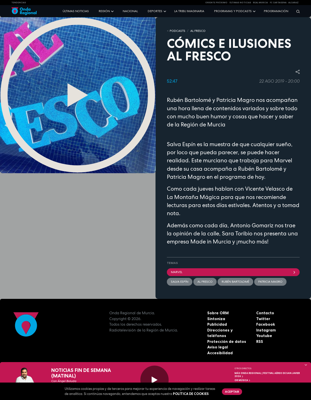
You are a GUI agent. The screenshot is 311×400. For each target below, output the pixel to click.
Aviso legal (217, 347)
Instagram (266, 330)
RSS (259, 341)
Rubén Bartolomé (235, 282)
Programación (276, 11)
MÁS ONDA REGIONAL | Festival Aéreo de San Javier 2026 (267, 375)
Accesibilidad (220, 352)
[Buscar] (296, 11)
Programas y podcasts (233, 11)
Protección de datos (226, 341)
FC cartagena (278, 2)
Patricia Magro (270, 282)
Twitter (263, 318)
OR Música (243, 380)
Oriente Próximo (216, 2)
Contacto (265, 312)
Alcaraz (293, 2)
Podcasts (177, 31)
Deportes (155, 11)
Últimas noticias (76, 11)
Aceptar (232, 391)
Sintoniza (216, 318)
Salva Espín (179, 282)
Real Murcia (260, 2)
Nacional (130, 11)
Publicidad (217, 324)
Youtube (264, 335)
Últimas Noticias (240, 2)
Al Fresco (197, 31)
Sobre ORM (218, 312)
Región (104, 11)
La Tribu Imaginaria (189, 11)
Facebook (265, 324)
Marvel (233, 272)
